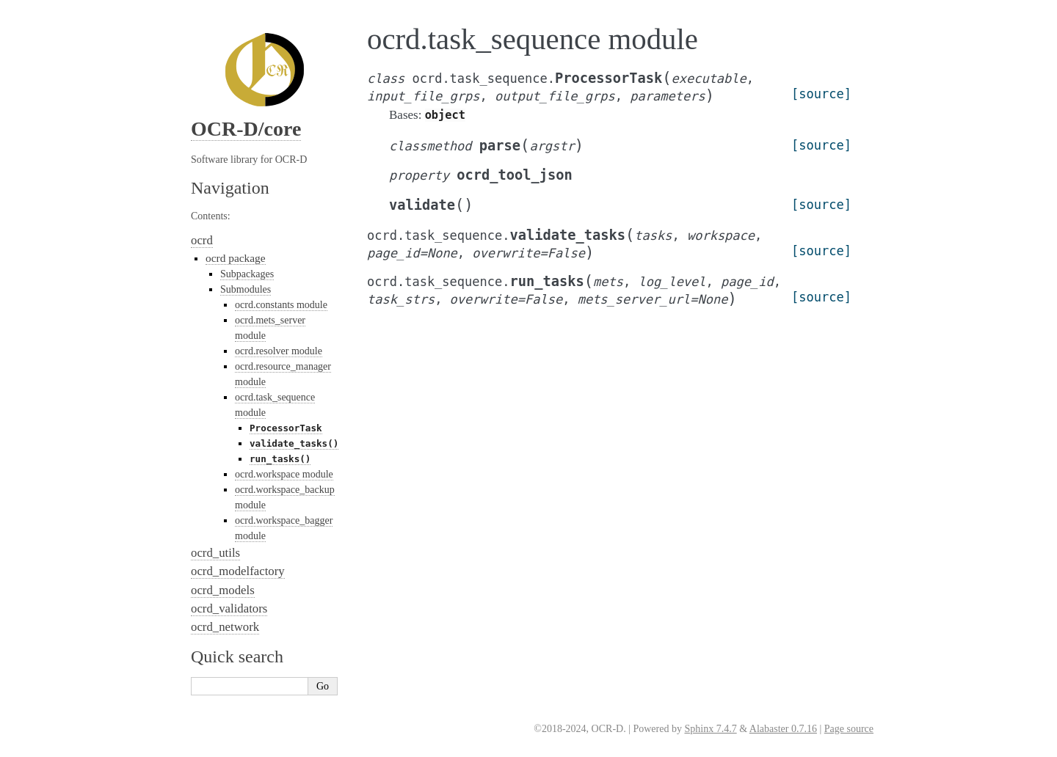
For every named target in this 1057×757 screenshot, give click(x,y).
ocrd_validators (229, 608)
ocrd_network (225, 627)
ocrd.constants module (281, 304)
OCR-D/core (246, 128)
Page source (848, 728)
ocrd (202, 240)
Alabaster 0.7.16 (783, 728)
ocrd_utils (215, 553)
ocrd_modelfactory (238, 571)
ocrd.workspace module (284, 474)
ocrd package (236, 258)
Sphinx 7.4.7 (710, 728)
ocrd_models (223, 590)
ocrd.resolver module (278, 350)
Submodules (245, 289)
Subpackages (247, 273)
